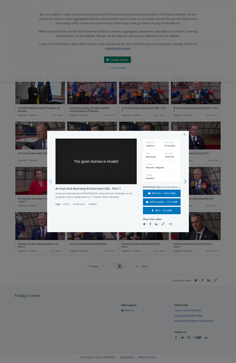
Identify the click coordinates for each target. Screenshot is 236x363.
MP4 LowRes (162, 202)
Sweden (93, 204)
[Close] (184, 134)
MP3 (162, 210)
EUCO (66, 204)
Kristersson (79, 204)
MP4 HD (161, 193)
